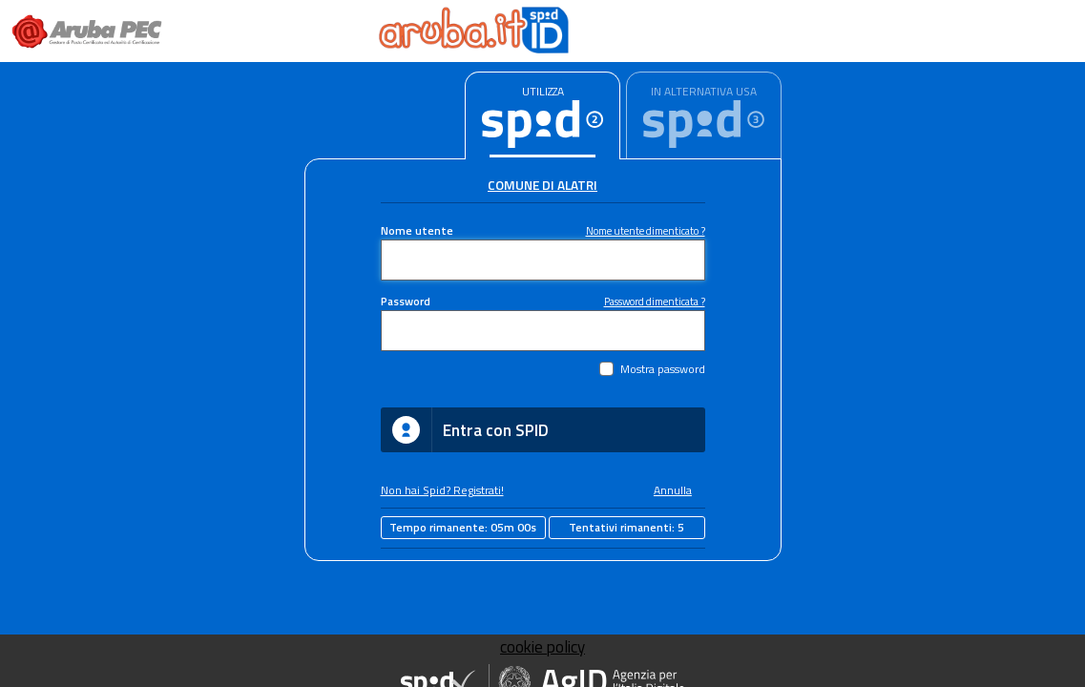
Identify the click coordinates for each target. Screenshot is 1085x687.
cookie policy (542, 647)
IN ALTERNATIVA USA (704, 91)
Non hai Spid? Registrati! (442, 490)
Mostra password (662, 369)
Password (405, 301)
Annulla (673, 490)
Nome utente (417, 230)
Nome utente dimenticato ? (645, 230)
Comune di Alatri (542, 185)
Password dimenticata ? (654, 301)
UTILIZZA (543, 91)
